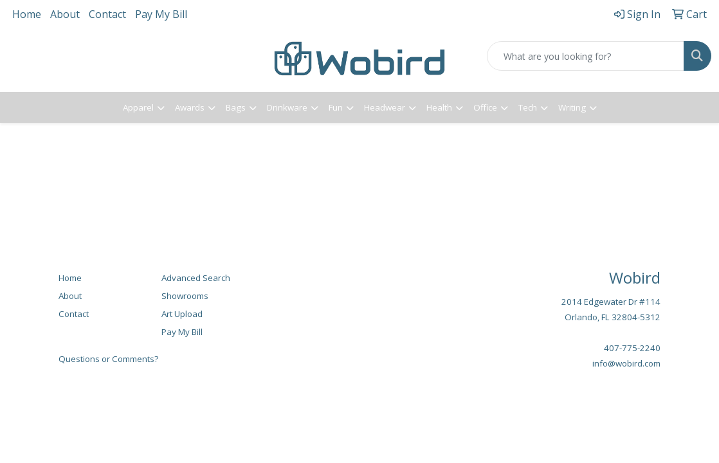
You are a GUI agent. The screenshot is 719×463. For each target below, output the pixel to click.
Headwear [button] (384, 107)
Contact (107, 14)
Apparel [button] (138, 107)
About (65, 14)
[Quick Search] (585, 56)
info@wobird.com (626, 363)
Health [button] (439, 107)
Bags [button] (236, 107)
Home (26, 14)
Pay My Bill (161, 14)
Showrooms (184, 296)
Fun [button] (336, 107)
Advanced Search (195, 278)
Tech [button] (527, 107)
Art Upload (182, 314)
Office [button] (485, 107)
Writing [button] (572, 107)
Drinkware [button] (287, 107)
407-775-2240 (632, 348)
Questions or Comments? (108, 359)
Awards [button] (190, 107)
